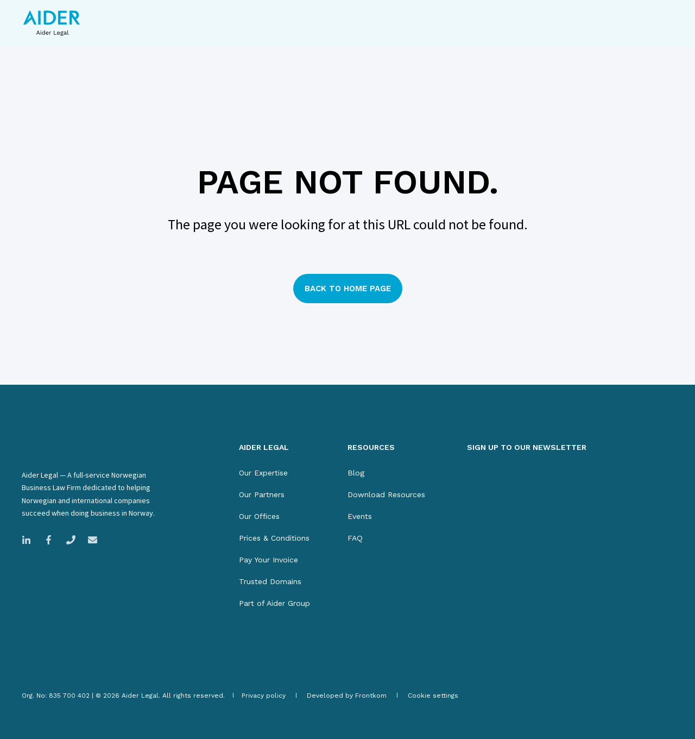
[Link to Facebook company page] (48, 539)
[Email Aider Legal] (89, 539)
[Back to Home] (51, 23)
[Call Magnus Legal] (71, 539)
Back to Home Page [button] (348, 288)
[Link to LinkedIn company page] (29, 539)
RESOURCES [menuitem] (371, 447)
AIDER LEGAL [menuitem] (264, 447)
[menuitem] (263, 472)
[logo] (71, 450)
